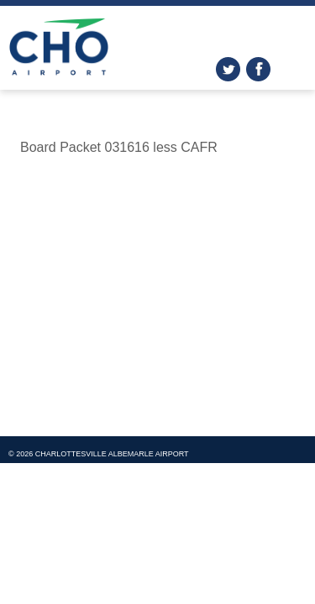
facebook (258, 69)
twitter (228, 69)
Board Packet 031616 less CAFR (119, 147)
